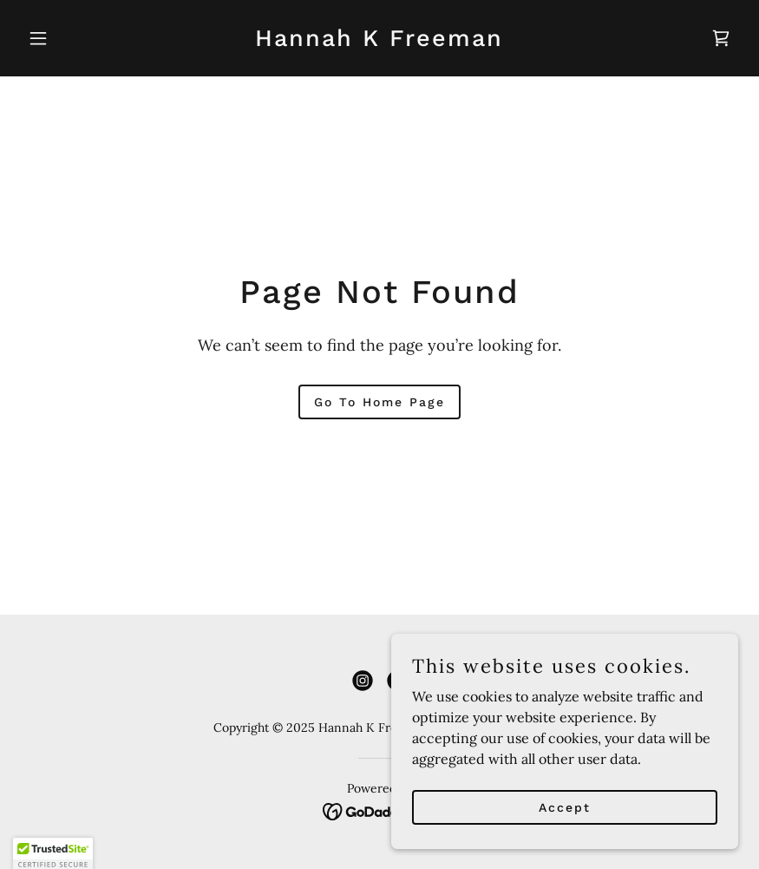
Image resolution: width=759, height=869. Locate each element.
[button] (74, 38)
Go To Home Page (379, 402)
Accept (565, 831)
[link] (379, 40)
